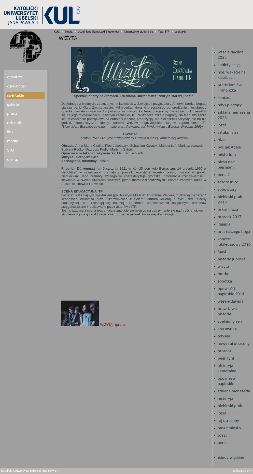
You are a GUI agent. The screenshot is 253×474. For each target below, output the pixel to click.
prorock (224, 351)
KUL (57, 31)
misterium (227, 155)
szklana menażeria (234, 391)
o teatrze (15, 77)
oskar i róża (228, 210)
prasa (12, 114)
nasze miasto (229, 428)
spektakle (180, 31)
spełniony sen (230, 321)
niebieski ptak (230, 406)
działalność (16, 86)
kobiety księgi (230, 65)
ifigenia (224, 224)
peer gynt (226, 358)
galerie (13, 104)
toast (222, 435)
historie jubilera (231, 259)
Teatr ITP (163, 31)
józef (222, 125)
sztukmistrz (228, 132)
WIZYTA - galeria (93, 325)
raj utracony (228, 421)
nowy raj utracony (234, 344)
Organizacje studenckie (138, 31)
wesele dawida (230, 301)
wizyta (223, 266)
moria (223, 274)
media (12, 141)
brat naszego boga (234, 232)
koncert (224, 98)
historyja (225, 398)
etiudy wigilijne (231, 457)
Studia (69, 31)
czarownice (227, 329)
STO (10, 150)
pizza (222, 140)
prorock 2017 (230, 217)
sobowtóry (227, 189)
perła (222, 443)
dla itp (12, 159)
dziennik (14, 123)
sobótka (225, 281)
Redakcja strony (241, 470)
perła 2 (224, 175)
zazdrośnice (228, 182)
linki (11, 132)
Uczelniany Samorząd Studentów (98, 31)
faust (222, 252)
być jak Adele (229, 147)
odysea (224, 336)
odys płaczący (230, 105)
